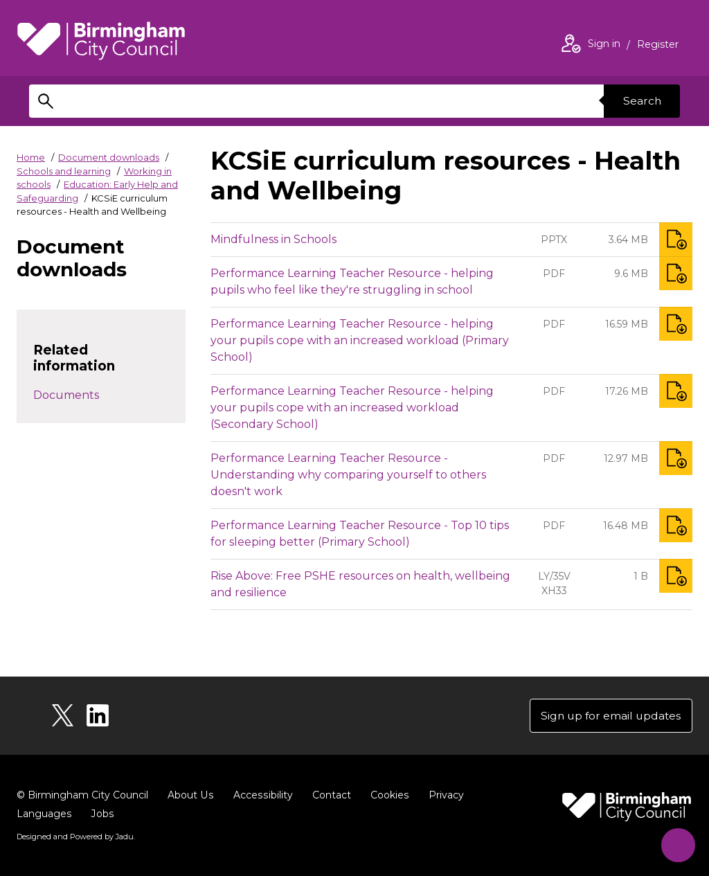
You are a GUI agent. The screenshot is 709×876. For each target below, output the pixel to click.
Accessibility (261, 795)
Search (641, 100)
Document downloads (108, 157)
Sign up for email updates (609, 715)
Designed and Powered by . (75, 837)
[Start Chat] (676, 843)
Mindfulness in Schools (273, 239)
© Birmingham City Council (82, 795)
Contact (328, 795)
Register (658, 46)
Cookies (387, 795)
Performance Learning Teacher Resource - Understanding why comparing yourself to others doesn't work (348, 475)
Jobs (102, 814)
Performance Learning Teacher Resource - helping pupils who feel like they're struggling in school (352, 281)
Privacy (442, 795)
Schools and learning (64, 171)
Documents (66, 395)
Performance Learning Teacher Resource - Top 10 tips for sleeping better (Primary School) (359, 533)
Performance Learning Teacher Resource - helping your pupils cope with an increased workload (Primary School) (359, 340)
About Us (190, 795)
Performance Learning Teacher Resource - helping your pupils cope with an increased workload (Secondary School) (352, 407)
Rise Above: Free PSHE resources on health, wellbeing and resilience (360, 584)
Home (31, 157)
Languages (44, 814)
